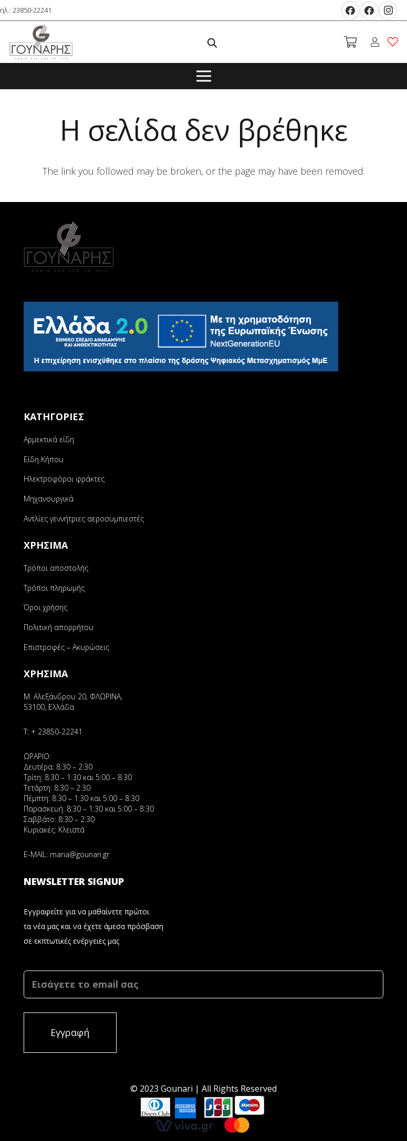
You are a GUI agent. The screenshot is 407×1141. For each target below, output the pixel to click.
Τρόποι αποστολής (56, 568)
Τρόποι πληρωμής (54, 588)
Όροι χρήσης (45, 607)
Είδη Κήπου (44, 459)
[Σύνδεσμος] (41, 42)
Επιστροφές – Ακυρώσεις (66, 647)
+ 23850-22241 (56, 732)
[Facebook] (350, 10)
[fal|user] (377, 42)
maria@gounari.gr (79, 854)
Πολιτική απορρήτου (58, 627)
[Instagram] (388, 10)
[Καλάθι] (350, 42)
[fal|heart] (395, 42)
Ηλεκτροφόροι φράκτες (64, 479)
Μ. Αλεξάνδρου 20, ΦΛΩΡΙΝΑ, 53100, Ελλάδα (73, 701)
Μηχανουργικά (49, 499)
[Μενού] (203, 76)
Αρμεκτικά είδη (49, 439)
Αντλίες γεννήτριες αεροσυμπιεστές (84, 519)
